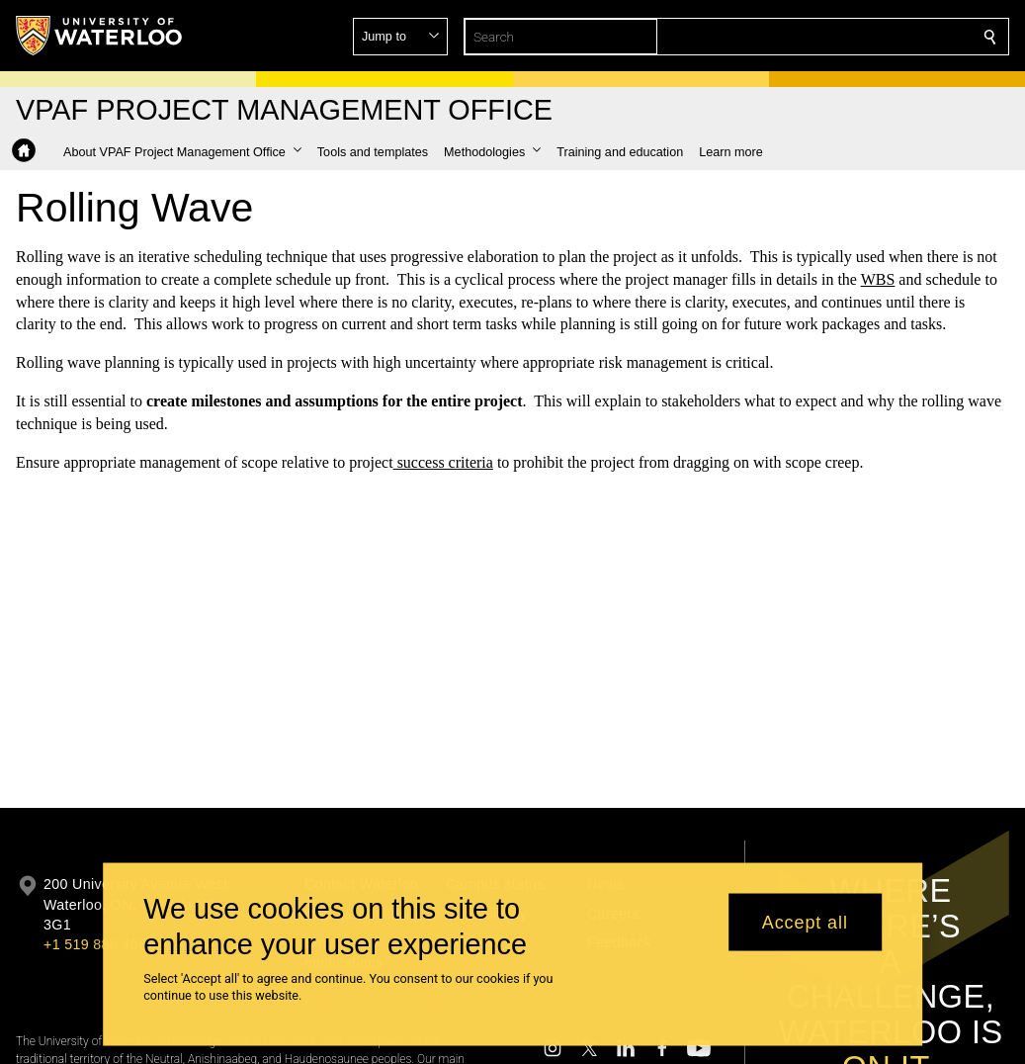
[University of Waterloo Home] (100, 35)
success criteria (443, 461)
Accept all (805, 921)
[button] (847, 36)
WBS (878, 279)
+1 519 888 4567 (98, 944)
